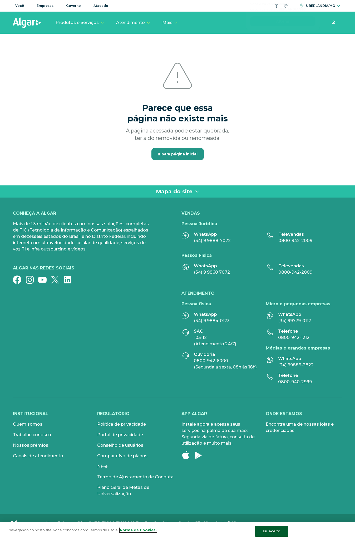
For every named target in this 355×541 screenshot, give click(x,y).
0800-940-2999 (295, 381)
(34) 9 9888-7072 (212, 240)
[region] (177, 531)
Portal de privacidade (120, 434)
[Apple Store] (187, 455)
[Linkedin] (69, 280)
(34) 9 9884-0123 (212, 320)
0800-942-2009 (295, 240)
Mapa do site (177, 191)
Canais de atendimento (38, 455)
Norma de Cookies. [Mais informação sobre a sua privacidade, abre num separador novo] (138, 530)
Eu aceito (271, 531)
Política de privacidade (121, 424)
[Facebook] (19, 280)
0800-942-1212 (293, 337)
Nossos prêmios (30, 445)
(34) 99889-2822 (296, 364)
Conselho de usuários (120, 445)
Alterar (283, 37)
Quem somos (27, 424)
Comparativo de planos (122, 455)
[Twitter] (57, 280)
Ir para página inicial (178, 154)
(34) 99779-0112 (294, 320)
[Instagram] (32, 280)
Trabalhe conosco (32, 434)
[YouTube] (44, 280)
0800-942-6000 (211, 360)
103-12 (200, 337)
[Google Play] (200, 455)
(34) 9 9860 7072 (212, 272)
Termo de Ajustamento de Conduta (135, 476)
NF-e (102, 466)
